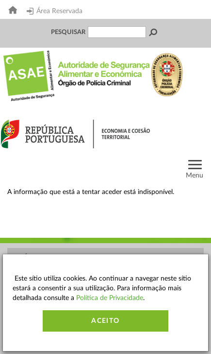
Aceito (105, 321)
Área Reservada (54, 11)
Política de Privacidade (109, 298)
